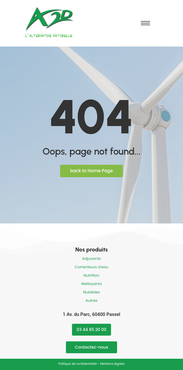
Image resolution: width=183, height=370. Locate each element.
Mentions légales (112, 364)
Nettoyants (91, 283)
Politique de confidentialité (77, 364)
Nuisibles (91, 292)
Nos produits (91, 249)
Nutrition (91, 275)
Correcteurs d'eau (91, 267)
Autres (92, 300)
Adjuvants (91, 258)
